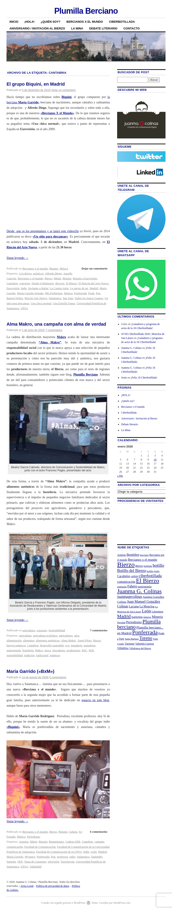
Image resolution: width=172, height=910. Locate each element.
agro (76, 635)
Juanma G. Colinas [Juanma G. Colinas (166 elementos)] (139, 591)
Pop (98, 293)
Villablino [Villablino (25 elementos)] (123, 648)
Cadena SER (72, 841)
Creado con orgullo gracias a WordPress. (63, 902)
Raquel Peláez (14, 298)
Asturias (23, 841)
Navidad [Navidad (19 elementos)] (121, 622)
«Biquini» (12, 727)
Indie (24, 288)
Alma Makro (68, 640)
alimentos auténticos (48, 640)
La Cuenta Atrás (59, 288)
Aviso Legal (26, 886)
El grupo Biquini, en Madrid (35, 84)
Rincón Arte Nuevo (36, 298)
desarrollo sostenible (52, 645)
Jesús (124, 377)
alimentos (28, 640)
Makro (61, 337)
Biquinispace (56, 841)
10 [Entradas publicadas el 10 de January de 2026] (155, 459)
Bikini (57, 278)
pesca (47, 650)
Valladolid (35, 866)
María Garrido (14, 856)
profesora (62, 856)
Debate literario (103, 28)
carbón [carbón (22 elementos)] (134, 576)
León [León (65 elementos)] (146, 611)
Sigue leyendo (17, 258)
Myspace (30, 856)
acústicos (38, 273)
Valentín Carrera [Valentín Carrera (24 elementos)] (144, 643)
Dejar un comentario (64, 90)
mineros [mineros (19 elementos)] (147, 617)
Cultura (73, 831)
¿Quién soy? (50, 21)
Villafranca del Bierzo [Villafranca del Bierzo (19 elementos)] (140, 648)
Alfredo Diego (53, 273)
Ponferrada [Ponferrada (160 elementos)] (145, 632)
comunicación (14, 846)
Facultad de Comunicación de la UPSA (59, 851)
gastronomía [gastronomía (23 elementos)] (145, 586)
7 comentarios (53, 330)
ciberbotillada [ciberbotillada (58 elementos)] (150, 575)
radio (72, 856)
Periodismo (33, 836)
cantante (99, 841)
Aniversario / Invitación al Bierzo (37, 28)
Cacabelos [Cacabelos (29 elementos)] (123, 576)
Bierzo (48, 278)
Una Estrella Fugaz (64, 303)
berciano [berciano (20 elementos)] (144, 555)
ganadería (76, 645)
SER (20, 861)
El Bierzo (71, 283)
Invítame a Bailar (38, 288)
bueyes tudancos (16, 645)
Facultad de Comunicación (40, 846)
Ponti (91, 293)
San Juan (68, 298)
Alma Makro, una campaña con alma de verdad (56, 324)
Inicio (13, 21)
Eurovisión (12, 288)
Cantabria (12, 283)
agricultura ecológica (45, 635)
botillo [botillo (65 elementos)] (158, 565)
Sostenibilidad (56, 630)
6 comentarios (57, 677)
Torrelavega (67, 861)
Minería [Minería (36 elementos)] (157, 617)
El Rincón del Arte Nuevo (93, 283)
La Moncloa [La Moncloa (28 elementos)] (147, 606)
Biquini (66, 97)
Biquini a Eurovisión (85, 278)
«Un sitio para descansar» (50, 236)
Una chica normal (41, 303)
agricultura (28, 630)
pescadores (58, 650)
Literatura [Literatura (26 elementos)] (157, 611)
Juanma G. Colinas (131, 347)
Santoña (11, 861)
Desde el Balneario (43, 283)
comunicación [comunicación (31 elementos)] (126, 581)
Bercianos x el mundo (85, 21)
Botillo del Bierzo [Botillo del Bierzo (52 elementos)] (131, 570)
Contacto (131, 28)
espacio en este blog (95, 700)
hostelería (28, 650)
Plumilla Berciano (86, 11)
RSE (91, 650)
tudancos (55, 655)
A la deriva (25, 273)
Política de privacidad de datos (52, 886)
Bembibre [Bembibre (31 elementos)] (133, 554)
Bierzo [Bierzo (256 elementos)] (126, 564)
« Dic (120, 475)
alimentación (14, 640)
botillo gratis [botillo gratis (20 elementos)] (153, 571)
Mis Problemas (53, 293)
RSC (84, 650)
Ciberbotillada (122, 21)
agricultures (66, 635)
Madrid (94, 288)
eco (67, 645)
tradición (29, 655)
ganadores (90, 645)
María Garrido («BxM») (30, 671)
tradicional (42, 655)
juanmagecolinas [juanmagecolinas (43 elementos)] (129, 596)
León (94, 851)
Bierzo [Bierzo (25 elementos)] (139, 565)
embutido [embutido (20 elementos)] (122, 586)
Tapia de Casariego (35, 861)
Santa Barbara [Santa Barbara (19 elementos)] (132, 638)
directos (59, 283)
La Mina (77, 28)
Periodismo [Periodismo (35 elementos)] (134, 622)
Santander (96, 856)
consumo (42, 630)
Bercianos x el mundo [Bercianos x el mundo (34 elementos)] (142, 559)
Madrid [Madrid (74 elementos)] (124, 616)
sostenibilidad (14, 655)
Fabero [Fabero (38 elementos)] (132, 586)
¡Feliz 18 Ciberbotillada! (144, 377)
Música (64, 268)
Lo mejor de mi (79, 288)
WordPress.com (122, 902)
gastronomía (13, 650)
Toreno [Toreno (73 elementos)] (145, 638)
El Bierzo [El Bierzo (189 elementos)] (147, 580)
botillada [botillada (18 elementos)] (148, 566)
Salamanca (55, 298)
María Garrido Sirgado (30, 293)
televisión (53, 861)
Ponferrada (80, 293)
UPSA (24, 308)
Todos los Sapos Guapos (89, 298)
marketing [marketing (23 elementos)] (137, 617)
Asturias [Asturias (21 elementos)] (121, 555)
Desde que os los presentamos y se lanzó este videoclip (42, 231)
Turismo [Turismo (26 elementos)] (130, 643)
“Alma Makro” (50, 342)
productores (73, 650)
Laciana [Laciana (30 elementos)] (134, 606)
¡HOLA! (29, 21)
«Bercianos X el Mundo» (57, 113)
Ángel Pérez (84, 640)
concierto (24, 283)
